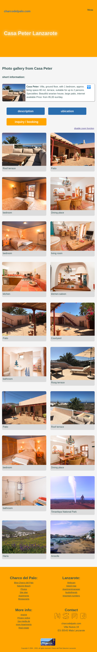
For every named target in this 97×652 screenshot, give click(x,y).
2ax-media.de (24, 621)
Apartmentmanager (71, 589)
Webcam (71, 582)
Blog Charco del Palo (23, 582)
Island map (71, 586)
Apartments (24, 596)
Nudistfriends (71, 592)
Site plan (24, 592)
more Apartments (24, 624)
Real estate (24, 628)
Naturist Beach (23, 586)
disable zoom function (84, 128)
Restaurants (23, 599)
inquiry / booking (26, 121)
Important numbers (71, 596)
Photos (24, 589)
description (26, 111)
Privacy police (23, 618)
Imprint (24, 615)
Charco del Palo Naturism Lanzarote (63, 648)
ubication (67, 111)
